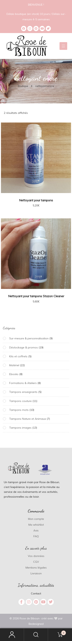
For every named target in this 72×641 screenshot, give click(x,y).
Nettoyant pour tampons (36, 200)
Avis (36, 530)
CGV (36, 562)
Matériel (14, 365)
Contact (36, 593)
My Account (12, 634)
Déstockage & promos (23, 347)
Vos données (36, 556)
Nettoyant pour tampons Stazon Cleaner (36, 296)
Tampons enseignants (23, 392)
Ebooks (13, 374)
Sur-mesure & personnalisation (29, 338)
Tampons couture (20, 401)
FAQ (36, 536)
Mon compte (36, 519)
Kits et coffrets (18, 356)
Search (36, 634)
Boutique (23, 86)
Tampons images (20, 427)
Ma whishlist (36, 524)
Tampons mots (19, 410)
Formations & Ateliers (23, 383)
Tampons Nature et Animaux (27, 419)
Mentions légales (36, 567)
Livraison (36, 573)
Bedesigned (36, 624)
